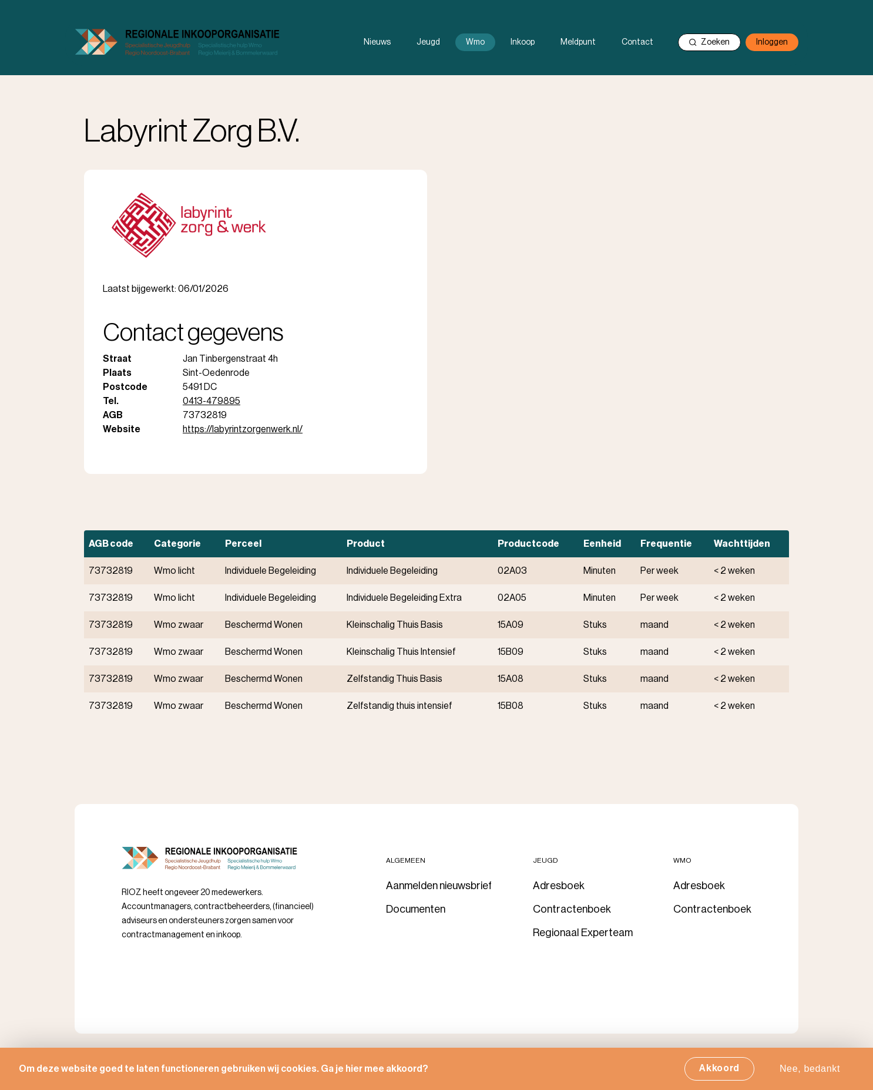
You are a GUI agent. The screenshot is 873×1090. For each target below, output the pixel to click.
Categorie (177, 544)
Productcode (528, 544)
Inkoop (523, 42)
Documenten (415, 909)
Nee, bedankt (810, 1073)
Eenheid (602, 544)
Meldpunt (578, 42)
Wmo (475, 42)
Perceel (243, 544)
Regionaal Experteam (583, 932)
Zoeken (709, 42)
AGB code (111, 544)
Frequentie (666, 544)
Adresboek (559, 885)
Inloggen (772, 42)
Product (366, 544)
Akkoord (719, 1072)
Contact (637, 42)
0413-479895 (211, 401)
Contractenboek (572, 909)
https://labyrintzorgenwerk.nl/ (243, 429)
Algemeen (405, 860)
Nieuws (377, 42)
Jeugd (428, 42)
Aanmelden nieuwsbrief (439, 885)
